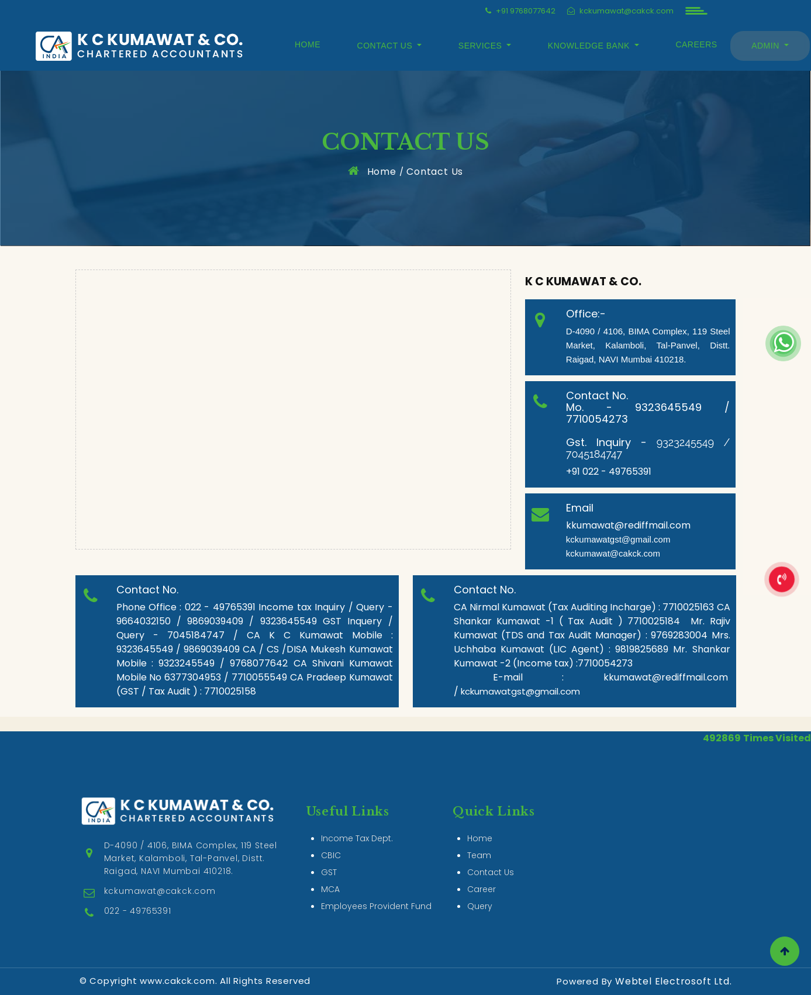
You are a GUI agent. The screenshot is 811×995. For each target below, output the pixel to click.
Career (481, 872)
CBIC (331, 838)
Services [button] (481, 45)
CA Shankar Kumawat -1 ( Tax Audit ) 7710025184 (592, 614)
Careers (696, 44)
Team (479, 838)
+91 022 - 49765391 (610, 471)
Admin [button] (766, 45)
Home (307, 44)
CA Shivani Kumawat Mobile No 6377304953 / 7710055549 (254, 670)
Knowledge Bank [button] (590, 45)
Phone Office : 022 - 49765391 (187, 607)
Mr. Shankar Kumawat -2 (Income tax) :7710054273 (592, 656)
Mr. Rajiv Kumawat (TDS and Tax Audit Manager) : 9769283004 (592, 628)
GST (329, 855)
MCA (330, 872)
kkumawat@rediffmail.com (628, 525)
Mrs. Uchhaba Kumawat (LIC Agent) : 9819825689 (592, 642)
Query (479, 889)
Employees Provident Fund (376, 889)
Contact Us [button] (386, 45)
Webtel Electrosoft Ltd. (673, 981)
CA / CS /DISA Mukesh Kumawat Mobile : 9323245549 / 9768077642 (254, 656)
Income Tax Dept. (357, 821)
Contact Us (434, 171)
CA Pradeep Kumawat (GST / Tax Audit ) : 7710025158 (254, 684)
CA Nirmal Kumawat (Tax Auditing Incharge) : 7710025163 (584, 607)
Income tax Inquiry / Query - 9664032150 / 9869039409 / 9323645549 (254, 614)
